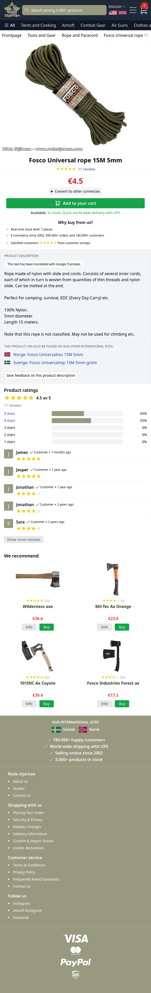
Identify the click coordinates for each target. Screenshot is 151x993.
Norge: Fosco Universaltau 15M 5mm (43, 354)
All (9, 25)
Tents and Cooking (38, 25)
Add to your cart (75, 203)
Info (29, 627)
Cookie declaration (28, 847)
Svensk (63, 729)
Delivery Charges (27, 826)
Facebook (21, 917)
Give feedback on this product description (41, 375)
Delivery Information (30, 833)
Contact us (22, 795)
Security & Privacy (27, 819)
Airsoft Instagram (27, 910)
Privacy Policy (24, 872)
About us (20, 781)
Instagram (21, 903)
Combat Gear (93, 25)
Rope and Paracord (80, 35)
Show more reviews (23, 539)
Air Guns (120, 25)
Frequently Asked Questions (36, 879)
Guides (19, 788)
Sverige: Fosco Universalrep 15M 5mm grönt (50, 362)
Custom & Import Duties (33, 840)
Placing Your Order (28, 812)
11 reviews (75, 169)
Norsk (89, 729)
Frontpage (12, 35)
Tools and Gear (42, 35)
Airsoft (68, 25)
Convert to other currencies (77, 191)
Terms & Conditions (29, 865)
